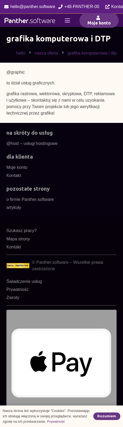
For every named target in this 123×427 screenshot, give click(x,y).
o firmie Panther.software (30, 199)
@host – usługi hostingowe (31, 143)
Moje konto (16, 167)
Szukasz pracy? (21, 230)
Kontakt (13, 175)
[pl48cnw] (30, 20)
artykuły (13, 207)
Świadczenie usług (24, 281)
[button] (67, 20)
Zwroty (12, 297)
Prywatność (17, 289)
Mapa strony (18, 239)
